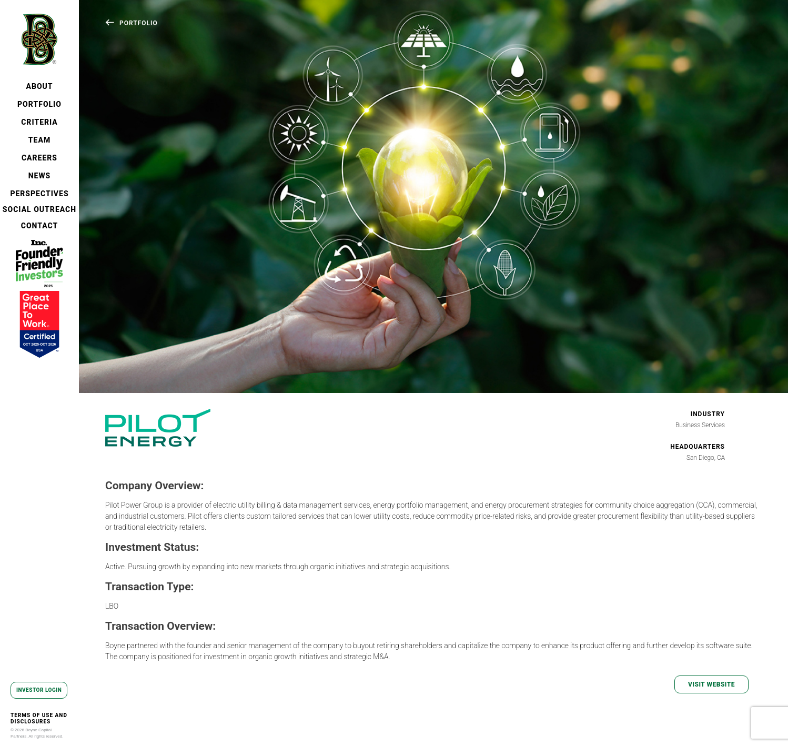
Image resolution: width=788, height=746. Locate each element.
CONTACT (39, 225)
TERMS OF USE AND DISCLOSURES (39, 718)
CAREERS (39, 158)
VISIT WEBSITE (711, 684)
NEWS (39, 176)
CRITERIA (39, 122)
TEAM (39, 140)
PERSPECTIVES (39, 193)
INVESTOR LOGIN (39, 690)
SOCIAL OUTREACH (39, 209)
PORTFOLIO (39, 104)
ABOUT (39, 86)
